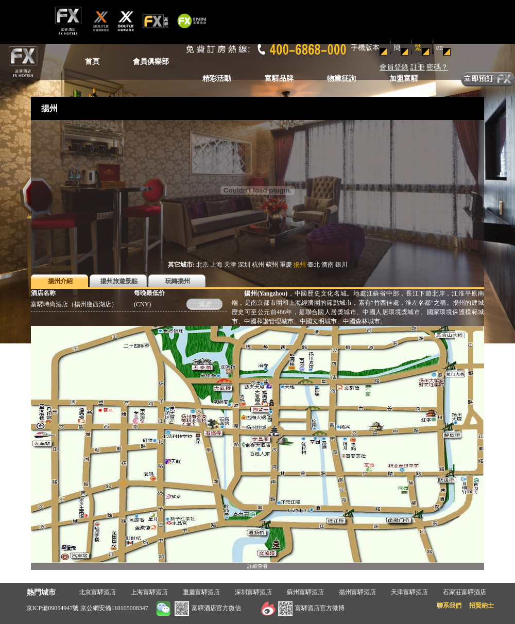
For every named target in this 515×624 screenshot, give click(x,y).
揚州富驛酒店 (357, 592)
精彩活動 (216, 78)
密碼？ (437, 67)
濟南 (327, 264)
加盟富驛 (403, 78)
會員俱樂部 (151, 61)
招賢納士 (481, 605)
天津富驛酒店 (409, 592)
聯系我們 (449, 605)
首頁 (92, 61)
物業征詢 (341, 78)
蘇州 (272, 264)
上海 (216, 264)
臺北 (313, 264)
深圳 (244, 264)
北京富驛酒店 (97, 592)
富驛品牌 (279, 78)
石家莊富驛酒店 (464, 592)
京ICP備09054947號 (52, 608)
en (439, 47)
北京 (202, 264)
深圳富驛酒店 (253, 592)
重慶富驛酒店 (201, 592)
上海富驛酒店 (149, 592)
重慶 (286, 264)
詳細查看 (257, 566)
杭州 (258, 264)
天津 (230, 264)
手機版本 (365, 47)
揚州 (300, 264)
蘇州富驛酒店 (305, 592)
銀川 (341, 264)
